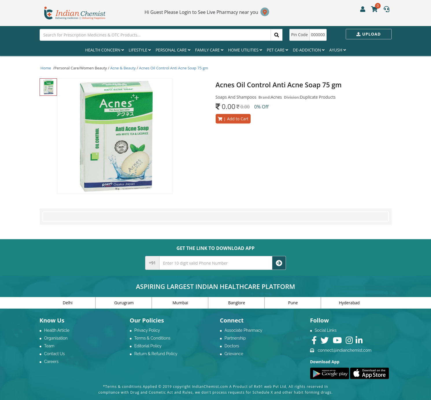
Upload (368, 34)
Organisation (56, 338)
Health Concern (104, 50)
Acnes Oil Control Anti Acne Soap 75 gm (173, 68)
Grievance (234, 353)
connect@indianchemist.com (344, 350)
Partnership (235, 338)
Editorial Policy (148, 346)
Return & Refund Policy (155, 353)
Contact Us (54, 353)
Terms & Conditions (152, 338)
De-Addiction (309, 50)
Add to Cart (233, 118)
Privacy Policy (147, 330)
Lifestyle (140, 50)
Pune (293, 302)
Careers (51, 361)
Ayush (337, 50)
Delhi (68, 302)
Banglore (236, 302)
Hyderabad (349, 302)
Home (46, 68)
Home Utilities (245, 50)
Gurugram (124, 302)
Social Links (326, 330)
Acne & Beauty (123, 68)
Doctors (232, 346)
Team (49, 346)
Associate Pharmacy (243, 330)
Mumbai (180, 302)
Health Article (57, 330)
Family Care (209, 50)
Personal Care (173, 50)
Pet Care (277, 50)
